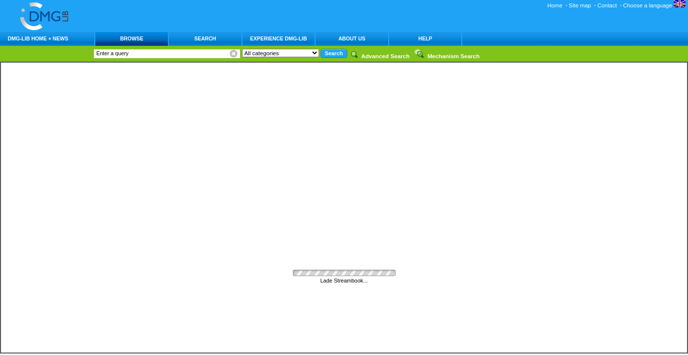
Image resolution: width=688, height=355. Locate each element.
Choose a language (654, 5)
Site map (580, 5)
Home (555, 5)
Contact (606, 5)
